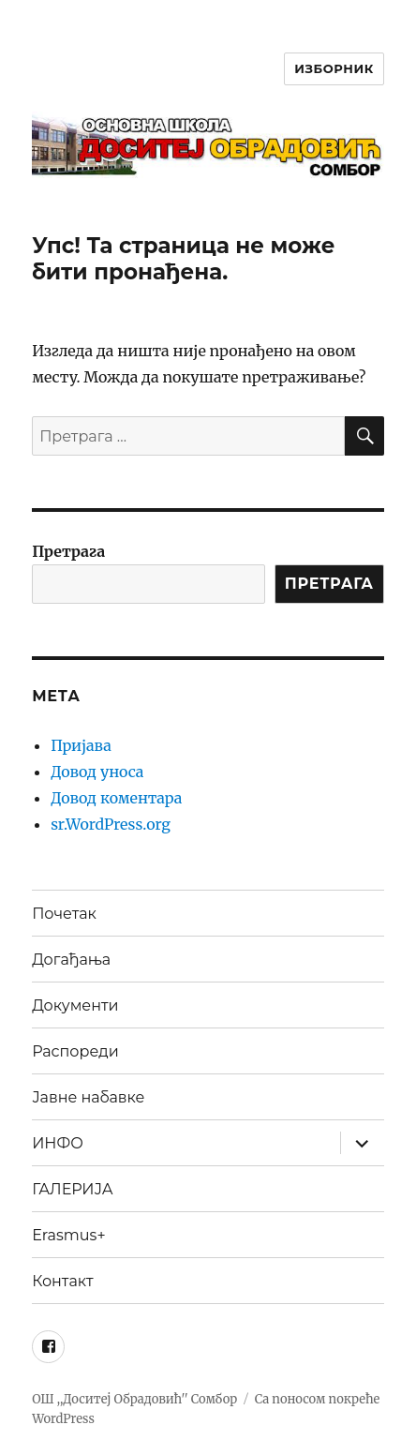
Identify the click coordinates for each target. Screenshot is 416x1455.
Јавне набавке (88, 1097)
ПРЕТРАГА (329, 583)
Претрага (68, 551)
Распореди (75, 1051)
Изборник (334, 68)
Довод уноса (97, 771)
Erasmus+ (68, 1235)
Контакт (62, 1281)
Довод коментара (116, 797)
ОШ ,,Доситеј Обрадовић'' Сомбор (134, 1399)
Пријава (81, 745)
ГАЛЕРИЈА (72, 1189)
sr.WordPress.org (111, 824)
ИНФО (57, 1143)
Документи (75, 1005)
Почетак (64, 913)
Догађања (71, 959)
